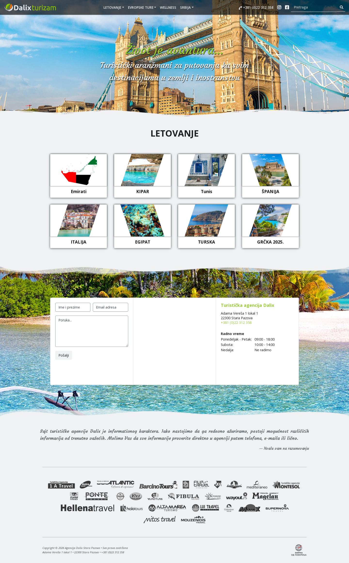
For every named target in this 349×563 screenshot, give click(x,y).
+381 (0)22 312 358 (256, 7)
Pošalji (63, 355)
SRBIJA (185, 7)
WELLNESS (168, 7)
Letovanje (112, 7)
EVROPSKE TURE (140, 7)
